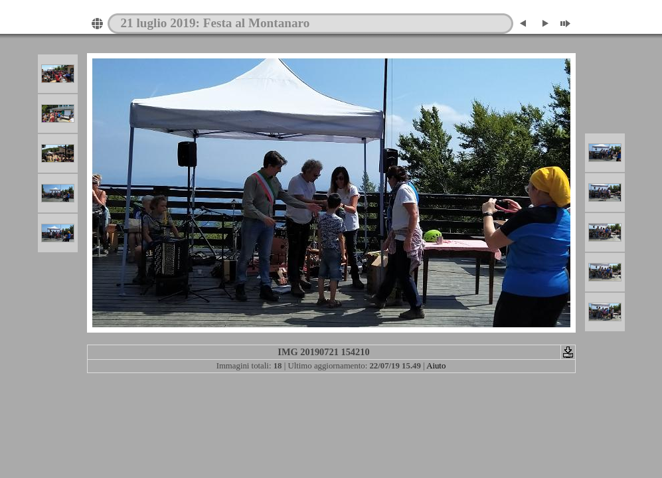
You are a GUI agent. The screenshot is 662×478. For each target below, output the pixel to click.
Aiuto (436, 365)
